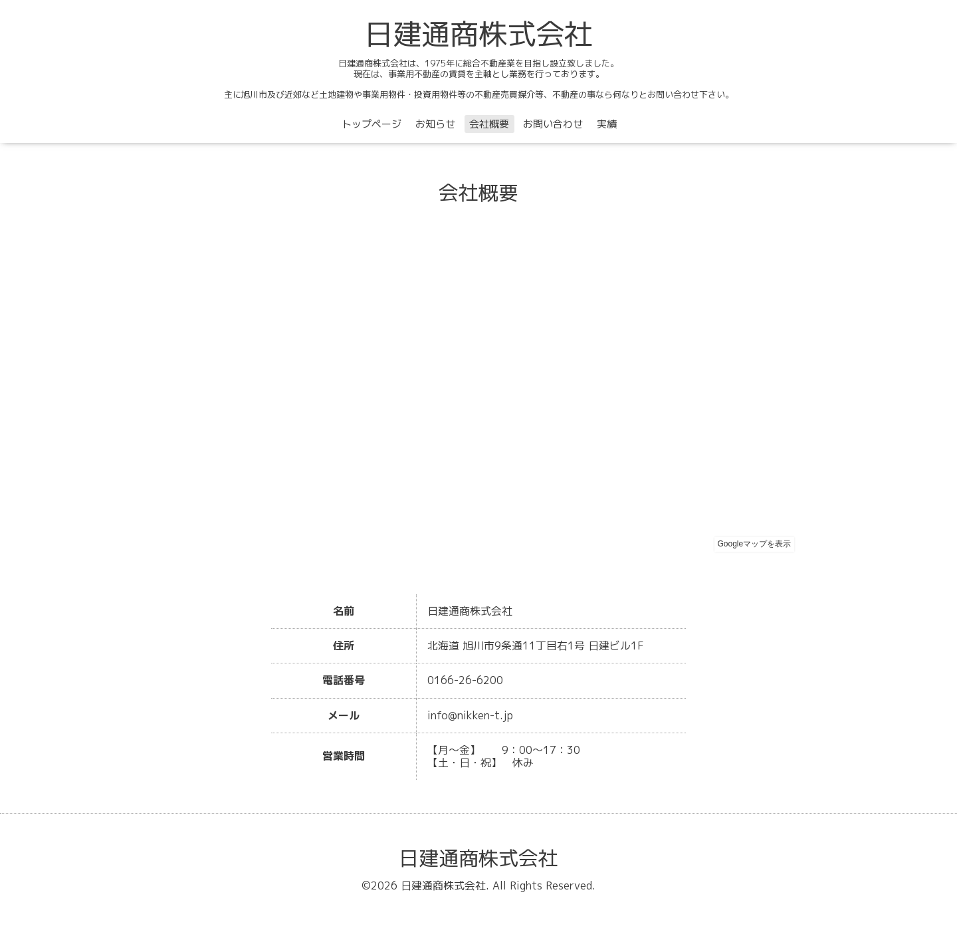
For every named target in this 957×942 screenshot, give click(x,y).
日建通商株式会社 (478, 34)
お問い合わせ (553, 124)
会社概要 (489, 124)
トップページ (371, 124)
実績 (607, 124)
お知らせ (435, 124)
